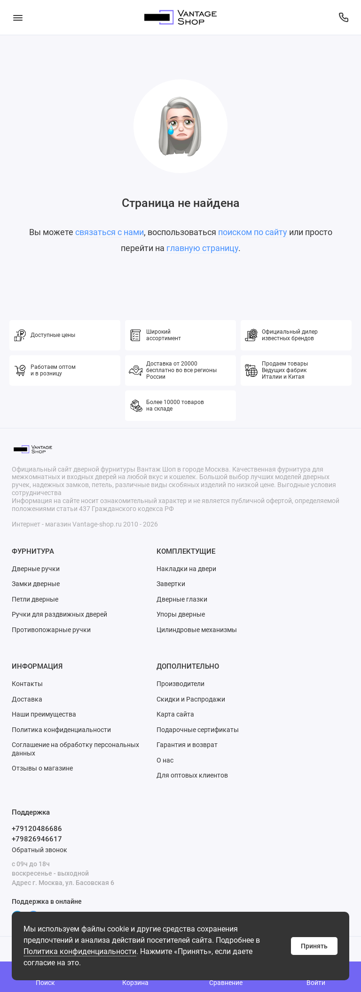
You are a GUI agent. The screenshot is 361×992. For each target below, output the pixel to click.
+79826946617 (37, 839)
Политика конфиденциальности (80, 951)
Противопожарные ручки (51, 629)
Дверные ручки (36, 568)
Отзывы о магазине (42, 768)
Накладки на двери (186, 568)
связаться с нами (109, 232)
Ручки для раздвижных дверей (59, 614)
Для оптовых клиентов (192, 775)
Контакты (27, 683)
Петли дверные (35, 599)
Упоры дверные (181, 614)
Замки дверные (36, 584)
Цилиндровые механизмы (197, 629)
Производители (180, 683)
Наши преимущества (44, 714)
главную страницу (202, 248)
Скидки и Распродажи (191, 699)
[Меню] (17, 17)
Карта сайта (175, 714)
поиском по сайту (252, 232)
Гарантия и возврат (187, 744)
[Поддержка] (343, 17)
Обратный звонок (39, 850)
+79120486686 (37, 828)
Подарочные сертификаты (198, 729)
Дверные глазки (182, 599)
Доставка (27, 699)
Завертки (171, 584)
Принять (314, 946)
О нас (165, 760)
